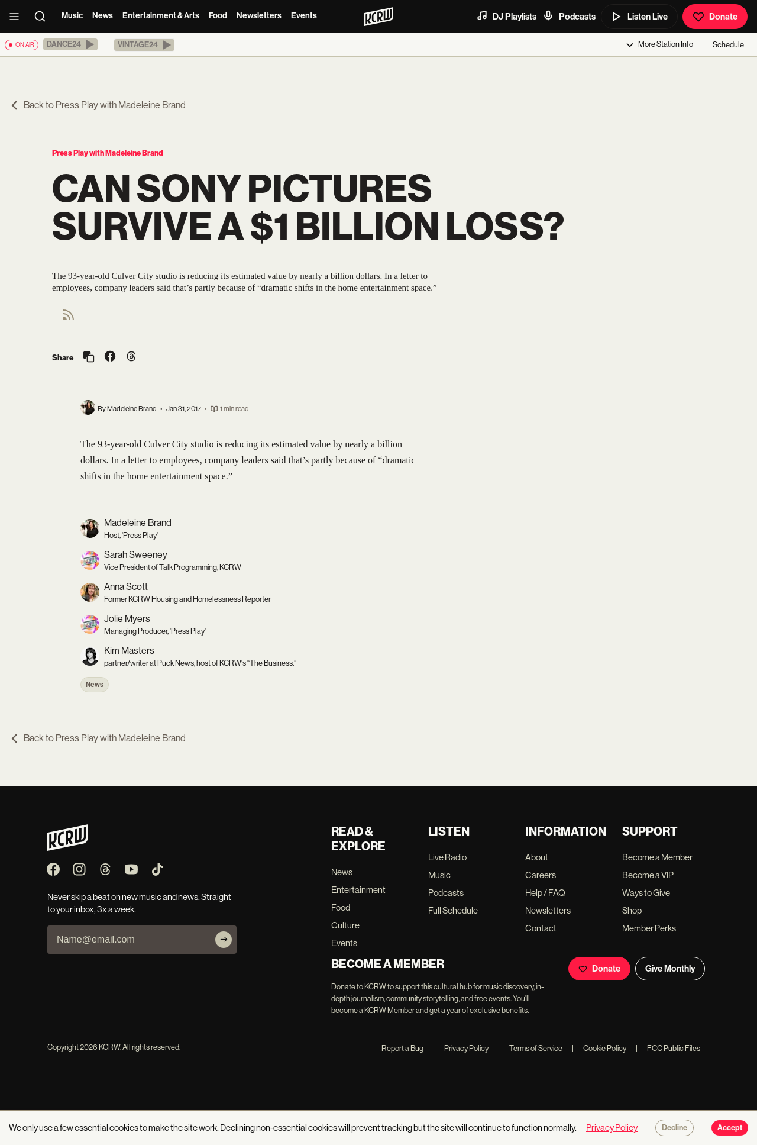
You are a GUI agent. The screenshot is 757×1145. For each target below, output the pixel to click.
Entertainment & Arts (160, 16)
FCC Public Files (668, 1048)
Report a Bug (402, 1048)
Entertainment (358, 890)
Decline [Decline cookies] (674, 1128)
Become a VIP (648, 875)
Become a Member (657, 857)
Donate (715, 16)
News (102, 16)
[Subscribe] (223, 939)
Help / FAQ (545, 893)
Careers (540, 875)
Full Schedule (453, 910)
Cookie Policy (599, 1048)
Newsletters (259, 16)
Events (304, 16)
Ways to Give (646, 893)
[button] (70, 44)
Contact (541, 928)
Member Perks (649, 928)
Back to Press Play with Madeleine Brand (97, 105)
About (536, 857)
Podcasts (569, 16)
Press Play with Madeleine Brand (107, 153)
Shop (632, 910)
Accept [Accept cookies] (729, 1128)
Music (72, 16)
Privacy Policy (461, 1048)
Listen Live (639, 16)
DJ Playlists (506, 16)
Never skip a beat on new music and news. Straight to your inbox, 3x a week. (139, 903)
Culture (345, 925)
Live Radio (447, 857)
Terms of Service (530, 1048)
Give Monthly (670, 968)
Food (218, 16)
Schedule (728, 44)
